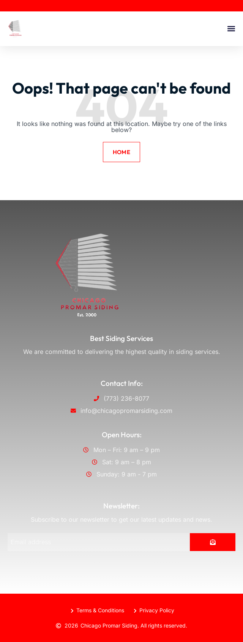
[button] (231, 28)
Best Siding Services (121, 338)
